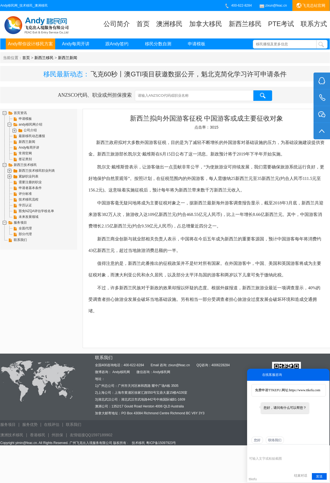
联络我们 (274, 440)
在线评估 (51, 424)
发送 (319, 476)
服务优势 (30, 424)
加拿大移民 (205, 23)
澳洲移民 (169, 23)
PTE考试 (281, 23)
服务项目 (8, 424)
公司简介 (117, 23)
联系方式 (314, 23)
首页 (143, 23)
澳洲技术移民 (11, 435)
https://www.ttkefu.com (304, 390)
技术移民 (138, 443)
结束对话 (300, 476)
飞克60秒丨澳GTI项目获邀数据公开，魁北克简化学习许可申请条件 (189, 74)
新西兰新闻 (67, 57)
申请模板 (196, 43)
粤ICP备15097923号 (161, 443)
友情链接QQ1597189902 (91, 435)
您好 (257, 440)
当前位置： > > (40, 57)
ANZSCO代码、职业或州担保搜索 (165, 95)
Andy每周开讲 (76, 43)
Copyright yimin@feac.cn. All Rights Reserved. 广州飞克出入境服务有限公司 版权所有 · (64, 443)
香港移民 (37, 435)
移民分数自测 (158, 43)
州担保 (57, 435)
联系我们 (73, 424)
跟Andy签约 (116, 43)
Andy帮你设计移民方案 (30, 43)
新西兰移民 (245, 23)
